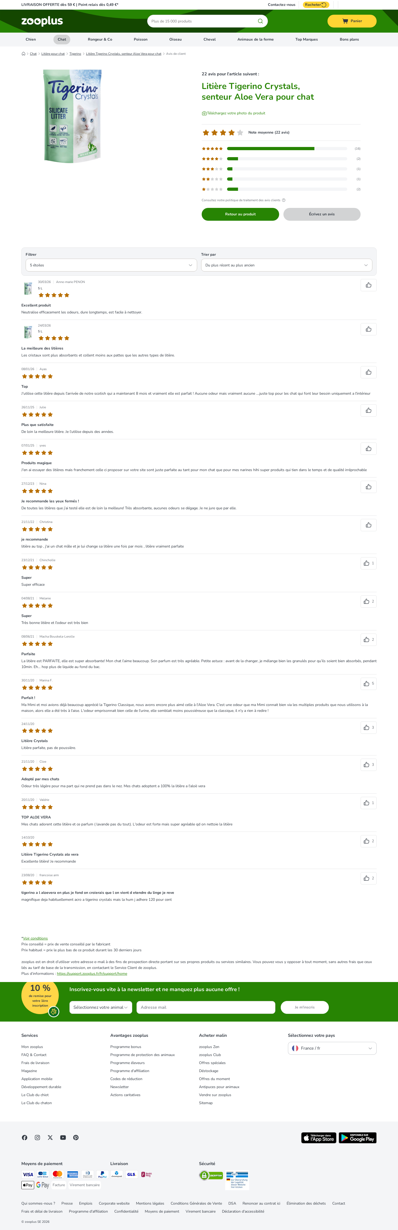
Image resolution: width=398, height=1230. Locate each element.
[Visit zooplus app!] (319, 1142)
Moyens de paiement (162, 1211)
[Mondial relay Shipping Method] (146, 1175)
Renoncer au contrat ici (261, 1203)
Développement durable (41, 1086)
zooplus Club (210, 1054)
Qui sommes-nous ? (38, 1203)
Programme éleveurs (127, 1062)
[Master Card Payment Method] (57, 1175)
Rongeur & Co (100, 39)
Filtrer (31, 254)
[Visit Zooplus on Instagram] (37, 1137)
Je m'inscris (305, 1007)
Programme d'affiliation (129, 1070)
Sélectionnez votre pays (311, 1035)
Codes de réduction (126, 1078)
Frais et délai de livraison (42, 1211)
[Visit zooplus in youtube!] (63, 1137)
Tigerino (75, 54)
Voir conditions (35, 938)
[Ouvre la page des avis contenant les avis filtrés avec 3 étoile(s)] (281, 168)
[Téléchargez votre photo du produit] (233, 113)
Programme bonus (125, 1046)
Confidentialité (126, 1211)
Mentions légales (150, 1203)
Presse (67, 1203)
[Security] (211, 1176)
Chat (62, 39)
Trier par (208, 254)
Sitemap (206, 1102)
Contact (338, 1203)
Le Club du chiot (35, 1094)
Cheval (210, 39)
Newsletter (119, 1086)
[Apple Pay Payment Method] (27, 1186)
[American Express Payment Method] (72, 1175)
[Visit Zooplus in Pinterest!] (76, 1137)
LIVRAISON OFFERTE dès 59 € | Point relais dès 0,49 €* (69, 4)
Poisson (140, 39)
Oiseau (175, 39)
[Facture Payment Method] (59, 1185)
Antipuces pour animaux (219, 1086)
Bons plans (349, 39)
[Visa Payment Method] (27, 1175)
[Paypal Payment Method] (102, 1175)
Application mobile (36, 1078)
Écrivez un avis (322, 214)
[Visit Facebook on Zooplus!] (24, 1137)
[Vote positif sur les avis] (369, 285)
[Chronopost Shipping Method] (116, 1175)
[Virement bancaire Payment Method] (85, 1185)
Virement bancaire (201, 1211)
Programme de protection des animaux (142, 1054)
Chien (31, 39)
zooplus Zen (209, 1046)
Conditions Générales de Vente (196, 1203)
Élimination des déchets (306, 1203)
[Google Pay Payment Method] (42, 1186)
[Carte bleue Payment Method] (42, 1175)
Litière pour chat (53, 54)
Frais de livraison (35, 1062)
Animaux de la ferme (255, 39)
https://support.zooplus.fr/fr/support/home (92, 973)
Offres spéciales (212, 1062)
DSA (232, 1203)
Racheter (316, 5)
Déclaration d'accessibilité (243, 1211)
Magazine (29, 1070)
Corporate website (114, 1203)
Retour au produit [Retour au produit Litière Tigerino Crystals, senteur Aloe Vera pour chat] (240, 214)
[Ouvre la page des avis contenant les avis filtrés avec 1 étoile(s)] (281, 189)
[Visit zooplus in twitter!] (50, 1137)
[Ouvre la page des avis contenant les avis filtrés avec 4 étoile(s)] (281, 158)
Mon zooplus (32, 1046)
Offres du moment (214, 1078)
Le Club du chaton (36, 1102)
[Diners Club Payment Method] (87, 1175)
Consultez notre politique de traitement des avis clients (244, 200)
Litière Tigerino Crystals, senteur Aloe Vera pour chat (123, 54)
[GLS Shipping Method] (131, 1175)
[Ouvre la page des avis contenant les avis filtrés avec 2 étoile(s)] (281, 179)
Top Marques (306, 39)
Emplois (85, 1203)
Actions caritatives (125, 1094)
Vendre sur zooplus (215, 1094)
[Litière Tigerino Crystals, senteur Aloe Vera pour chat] (72, 115)
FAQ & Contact (33, 1054)
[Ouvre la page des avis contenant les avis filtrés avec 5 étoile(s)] (281, 148)
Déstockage (208, 1070)
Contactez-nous (281, 4)
